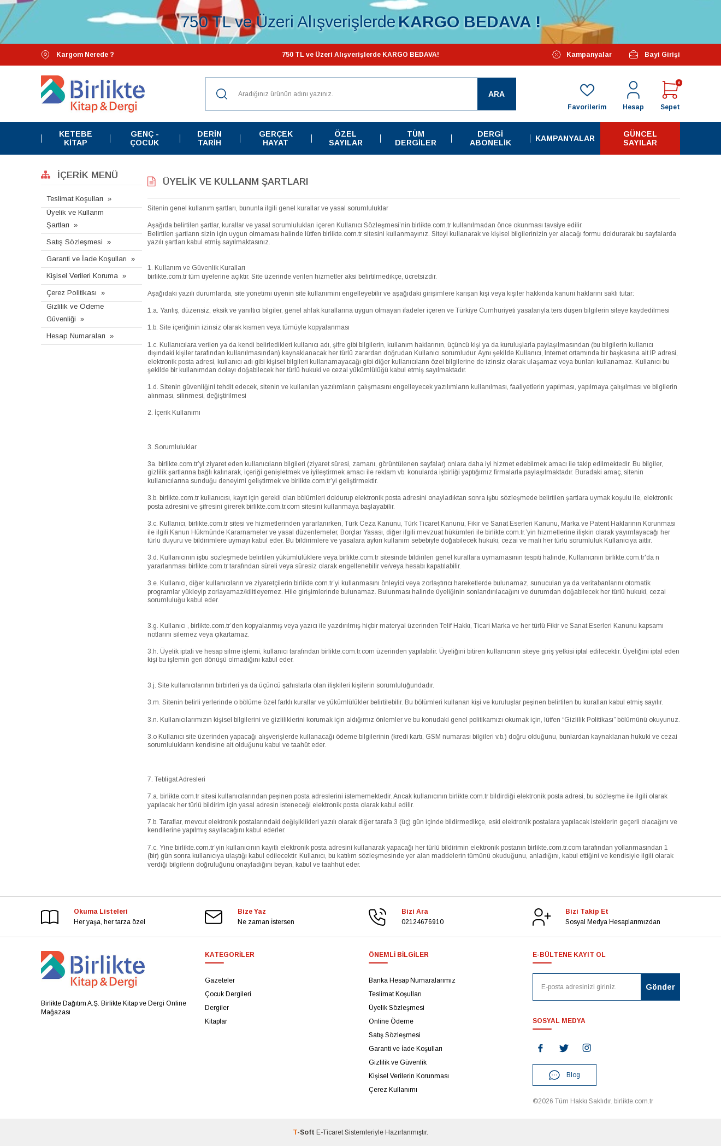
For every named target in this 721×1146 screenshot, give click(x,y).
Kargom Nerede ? (77, 55)
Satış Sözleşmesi (74, 242)
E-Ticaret (329, 1132)
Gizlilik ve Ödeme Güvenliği (75, 312)
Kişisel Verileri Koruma (82, 276)
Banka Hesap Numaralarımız (412, 980)
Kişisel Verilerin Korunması (409, 1076)
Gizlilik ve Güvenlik (398, 1062)
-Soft (304, 1132)
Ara (496, 94)
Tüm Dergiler (415, 138)
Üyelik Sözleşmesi (396, 1008)
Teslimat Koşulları (74, 199)
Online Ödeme (391, 1021)
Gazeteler (220, 980)
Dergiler (217, 1008)
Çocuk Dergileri (228, 994)
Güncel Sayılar (640, 138)
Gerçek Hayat (276, 138)
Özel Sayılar (346, 138)
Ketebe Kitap (75, 138)
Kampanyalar (582, 54)
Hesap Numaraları (75, 336)
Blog (564, 1075)
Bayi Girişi (654, 54)
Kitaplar (216, 1021)
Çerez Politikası (71, 293)
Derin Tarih (209, 138)
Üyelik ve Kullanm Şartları (75, 218)
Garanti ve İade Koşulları (86, 259)
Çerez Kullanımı (393, 1090)
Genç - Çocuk (144, 138)
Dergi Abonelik (490, 138)
